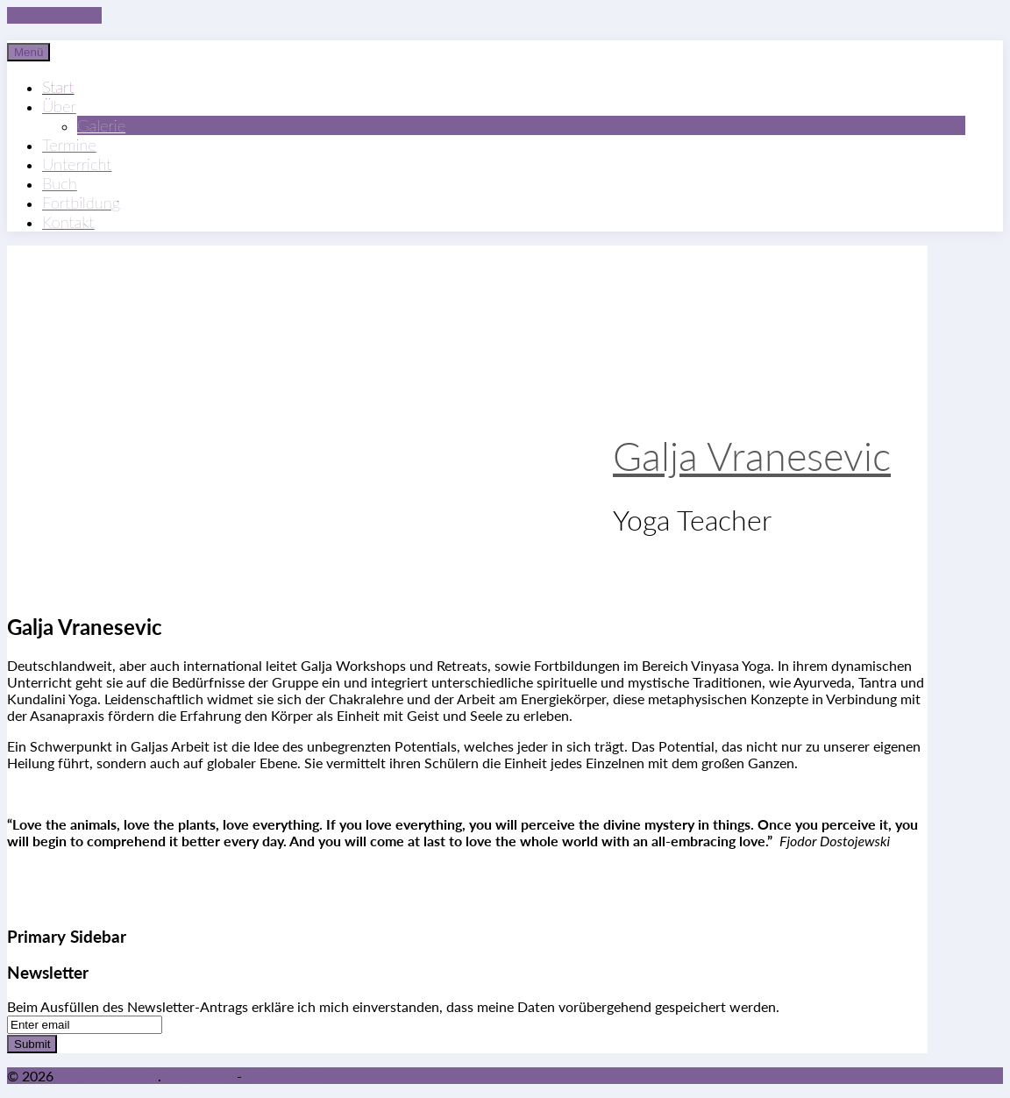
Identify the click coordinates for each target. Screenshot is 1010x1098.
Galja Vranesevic (752, 456)
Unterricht (76, 164)
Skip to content (54, 15)
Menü (28, 52)
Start (58, 86)
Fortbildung (81, 202)
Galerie (101, 125)
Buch (59, 183)
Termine (69, 144)
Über (59, 106)
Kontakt (68, 222)
